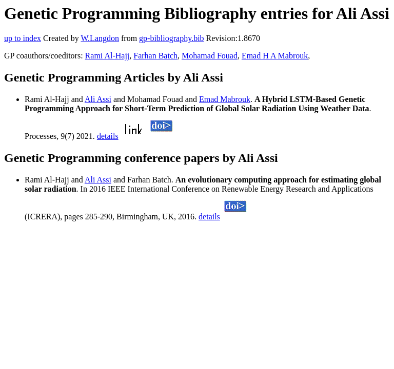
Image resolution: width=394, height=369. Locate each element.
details (108, 136)
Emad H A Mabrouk (275, 55)
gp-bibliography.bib (171, 38)
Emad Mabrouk (224, 99)
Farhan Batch (155, 55)
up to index (22, 38)
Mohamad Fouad (210, 55)
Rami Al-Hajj (107, 55)
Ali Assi (98, 99)
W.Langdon (100, 38)
